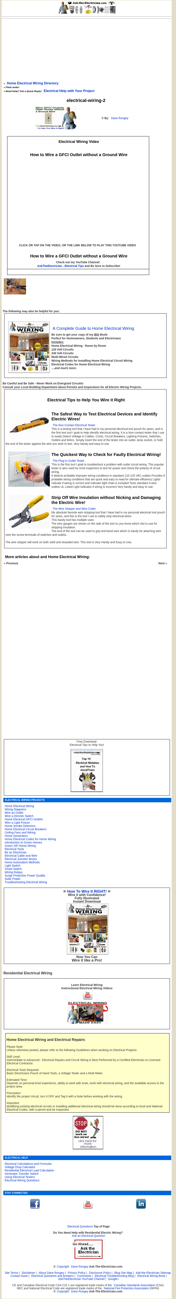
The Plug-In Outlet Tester (68, 460)
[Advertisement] (86, 50)
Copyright (63, 1266)
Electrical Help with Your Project (69, 91)
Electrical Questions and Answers (52, 1275)
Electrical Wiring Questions (22, 1180)
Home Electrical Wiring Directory (33, 83)
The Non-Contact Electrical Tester (74, 425)
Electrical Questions (80, 1226)
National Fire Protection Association (126, 1288)
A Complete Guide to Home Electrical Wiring (93, 328)
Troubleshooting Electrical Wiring (26, 882)
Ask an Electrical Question (88, 1235)
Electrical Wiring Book (151, 1275)
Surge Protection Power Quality (25, 875)
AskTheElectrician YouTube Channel (81, 1279)
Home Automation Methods (22, 862)
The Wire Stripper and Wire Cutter (74, 508)
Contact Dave (19, 1275)
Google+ (113, 1279)
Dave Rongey (119, 118)
